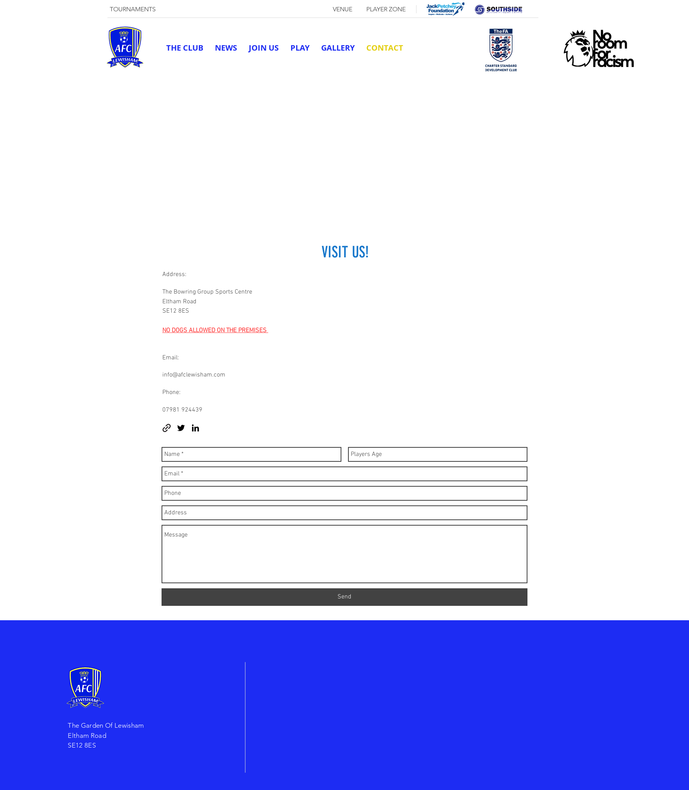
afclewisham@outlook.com (433, 73)
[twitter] (494, 73)
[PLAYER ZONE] (385, 9)
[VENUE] (342, 9)
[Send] (344, 597)
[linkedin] (506, 73)
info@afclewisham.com (193, 375)
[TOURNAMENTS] (132, 9)
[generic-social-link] (483, 73)
